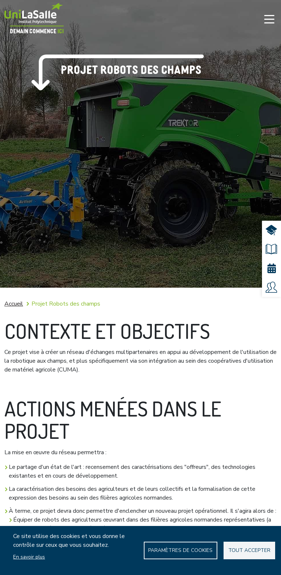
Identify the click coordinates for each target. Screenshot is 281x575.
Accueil (13, 304)
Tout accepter (249, 550)
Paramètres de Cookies (180, 550)
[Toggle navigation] (269, 19)
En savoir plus (29, 556)
